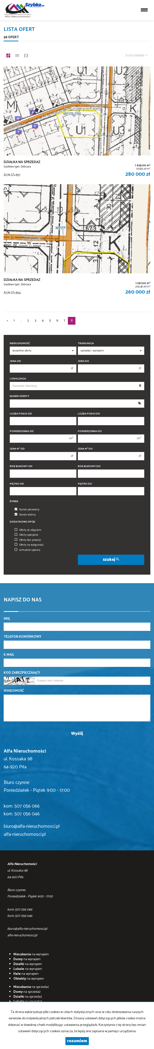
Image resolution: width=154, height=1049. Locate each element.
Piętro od (17, 484)
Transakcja (86, 343)
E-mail (9, 655)
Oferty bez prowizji (28, 540)
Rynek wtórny (25, 515)
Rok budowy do (89, 466)
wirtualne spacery (27, 550)
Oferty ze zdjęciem (28, 530)
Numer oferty (19, 396)
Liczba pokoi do (89, 414)
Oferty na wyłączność (29, 545)
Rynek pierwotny (27, 509)
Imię (7, 619)
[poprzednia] (7, 321)
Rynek (14, 501)
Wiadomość (14, 691)
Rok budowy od (21, 466)
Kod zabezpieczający (22, 673)
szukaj (111, 559)
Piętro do (85, 484)
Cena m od (17, 449)
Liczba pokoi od (21, 414)
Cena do (83, 361)
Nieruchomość (20, 343)
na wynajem (31, 954)
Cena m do (85, 449)
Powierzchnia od (22, 431)
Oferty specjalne (26, 535)
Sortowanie (136, 55)
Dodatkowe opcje (22, 522)
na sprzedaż (31, 987)
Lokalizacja (18, 379)
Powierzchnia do (90, 431)
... (21, 320)
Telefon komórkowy (22, 637)
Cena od (15, 361)
